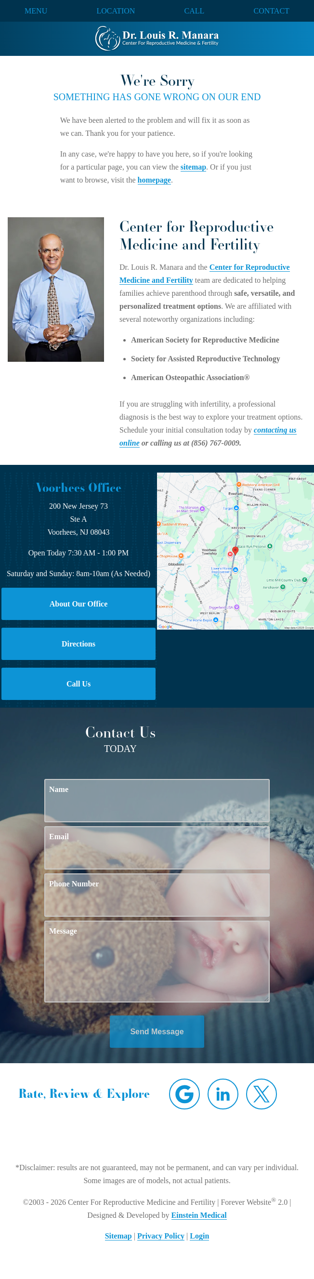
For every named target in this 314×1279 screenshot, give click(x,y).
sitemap (193, 167)
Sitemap (118, 1236)
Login (199, 1236)
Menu (36, 11)
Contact (271, 11)
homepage (154, 180)
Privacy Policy (160, 1236)
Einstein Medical (199, 1215)
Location (115, 11)
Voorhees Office (78, 487)
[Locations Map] (235, 550)
